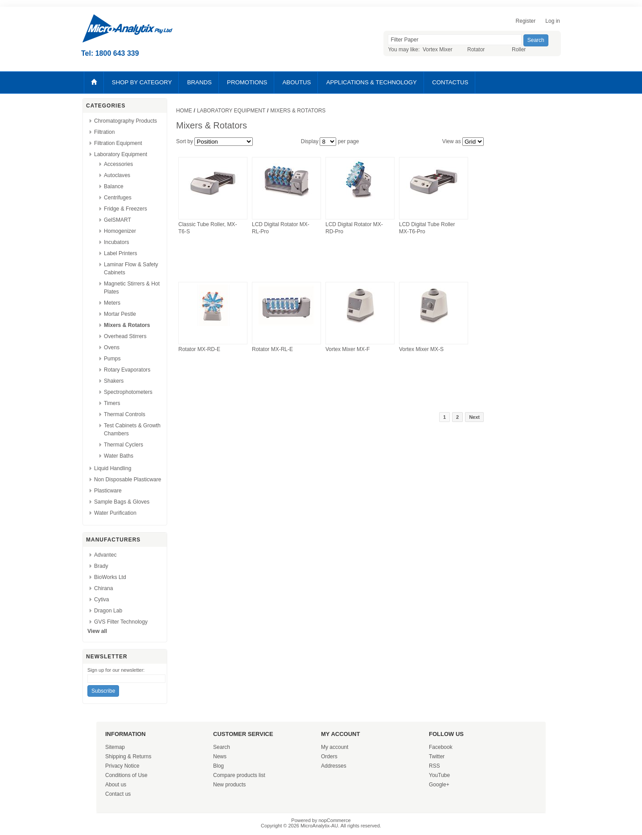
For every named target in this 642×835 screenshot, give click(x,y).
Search (221, 747)
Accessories (118, 164)
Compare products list (239, 775)
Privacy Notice (122, 766)
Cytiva (101, 599)
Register (526, 21)
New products (229, 784)
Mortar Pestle (120, 314)
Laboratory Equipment (120, 154)
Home (184, 110)
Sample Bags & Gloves (121, 502)
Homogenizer (120, 231)
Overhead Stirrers (125, 336)
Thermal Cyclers (123, 445)
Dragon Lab (108, 611)
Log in (552, 21)
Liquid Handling (112, 468)
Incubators (116, 242)
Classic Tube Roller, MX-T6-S (207, 228)
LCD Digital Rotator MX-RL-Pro (280, 228)
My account (334, 747)
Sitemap (115, 747)
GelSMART (117, 220)
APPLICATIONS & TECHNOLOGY (371, 82)
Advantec (105, 555)
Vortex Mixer (438, 49)
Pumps (112, 358)
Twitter (436, 756)
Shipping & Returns (128, 756)
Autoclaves (117, 175)
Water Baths (118, 456)
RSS (434, 766)
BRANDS (199, 82)
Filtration (104, 132)
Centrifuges (118, 197)
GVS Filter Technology (121, 622)
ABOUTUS (297, 82)
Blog (218, 766)
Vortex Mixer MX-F (347, 349)
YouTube (439, 775)
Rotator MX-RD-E (199, 349)
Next (474, 417)
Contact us (118, 794)
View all (97, 631)
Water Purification (115, 513)
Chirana (103, 588)
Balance (113, 186)
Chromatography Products (125, 121)
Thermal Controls (124, 414)
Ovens (111, 347)
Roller (519, 49)
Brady (101, 566)
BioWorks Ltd (110, 577)
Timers (112, 403)
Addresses (333, 766)
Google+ (439, 784)
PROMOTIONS (247, 82)
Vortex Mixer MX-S (421, 349)
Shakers (113, 381)
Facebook (441, 747)
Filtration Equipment (118, 143)
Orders (329, 756)
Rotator (476, 49)
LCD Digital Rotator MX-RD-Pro (354, 228)
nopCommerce (335, 820)
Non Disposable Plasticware (127, 479)
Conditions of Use (126, 775)
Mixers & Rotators (127, 325)
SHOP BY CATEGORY (142, 82)
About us (115, 784)
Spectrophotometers (128, 392)
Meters (112, 303)
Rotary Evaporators (127, 370)
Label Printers (120, 253)
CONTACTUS (450, 82)
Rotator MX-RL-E (272, 349)
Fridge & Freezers (125, 209)
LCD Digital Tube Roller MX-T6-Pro (427, 228)
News (219, 756)
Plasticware (108, 491)
